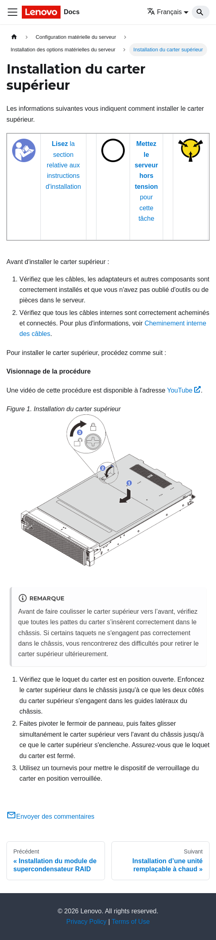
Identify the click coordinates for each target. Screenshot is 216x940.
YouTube (184, 390)
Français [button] (164, 11)
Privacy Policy (86, 921)
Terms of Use (131, 921)
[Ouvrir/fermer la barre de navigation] (12, 12)
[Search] (201, 12)
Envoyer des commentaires (50, 816)
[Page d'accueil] (14, 37)
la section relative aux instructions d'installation (63, 165)
